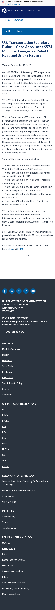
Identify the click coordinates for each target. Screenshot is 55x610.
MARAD (5, 443)
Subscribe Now (15, 331)
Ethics (5, 577)
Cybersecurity (8, 516)
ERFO (20, 248)
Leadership (7, 371)
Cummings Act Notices (12, 571)
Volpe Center (8, 496)
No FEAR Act (8, 565)
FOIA (4, 554)
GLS (4, 437)
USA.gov (6, 542)
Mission (5, 354)
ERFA (10, 248)
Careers (5, 388)
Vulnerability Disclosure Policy (15, 588)
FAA (4, 409)
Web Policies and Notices (13, 582)
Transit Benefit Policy (12, 383)
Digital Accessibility (11, 594)
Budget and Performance (14, 559)
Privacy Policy (8, 548)
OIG (4, 455)
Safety (5, 522)
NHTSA (5, 449)
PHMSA (5, 466)
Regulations (7, 377)
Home (7, 19)
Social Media (7, 366)
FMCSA (5, 421)
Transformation (9, 528)
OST (4, 460)
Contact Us (7, 394)
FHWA (5, 415)
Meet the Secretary (11, 349)
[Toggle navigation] (50, 10)
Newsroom (18, 19)
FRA (4, 426)
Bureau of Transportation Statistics (18, 490)
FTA (4, 432)
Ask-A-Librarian (10, 501)
